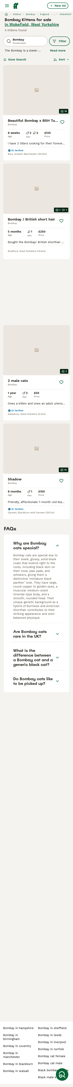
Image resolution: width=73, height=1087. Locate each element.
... (54, 14)
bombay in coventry (17, 1046)
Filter (59, 41)
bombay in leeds (50, 1035)
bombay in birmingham (11, 1037)
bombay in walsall (16, 1071)
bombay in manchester (11, 1055)
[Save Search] (62, 1074)
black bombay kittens (53, 1070)
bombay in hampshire (18, 1028)
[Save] (62, 122)
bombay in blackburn (18, 1064)
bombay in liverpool (52, 1042)
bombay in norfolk (51, 1049)
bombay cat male (50, 1063)
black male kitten (50, 1077)
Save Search (15, 59)
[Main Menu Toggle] (7, 6)
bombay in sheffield (52, 1028)
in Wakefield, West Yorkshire (32, 24)
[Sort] (61, 59)
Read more (58, 50)
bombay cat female (51, 1056)
